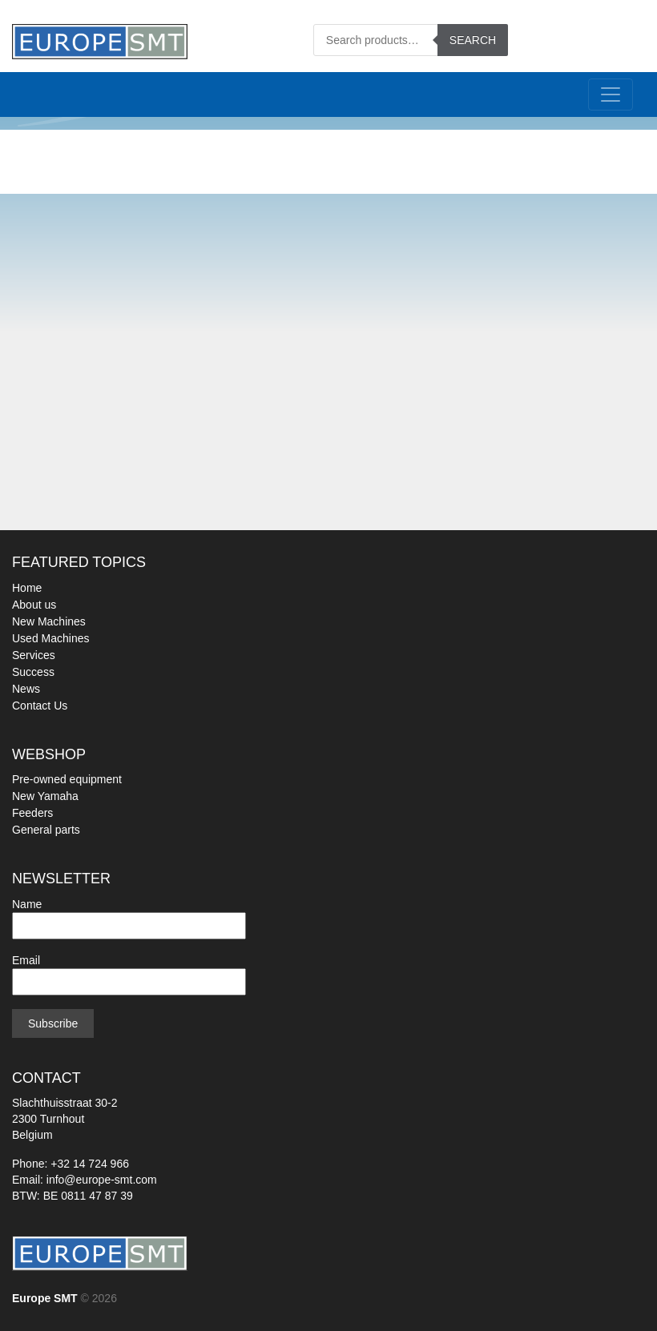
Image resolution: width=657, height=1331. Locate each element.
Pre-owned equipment (67, 779)
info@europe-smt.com (101, 1179)
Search (472, 40)
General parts (46, 829)
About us (34, 604)
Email (129, 971)
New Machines (49, 621)
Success (33, 672)
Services (33, 655)
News (26, 688)
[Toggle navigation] (610, 94)
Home (27, 587)
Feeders (32, 812)
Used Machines (51, 638)
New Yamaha (45, 796)
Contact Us (39, 705)
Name (129, 915)
